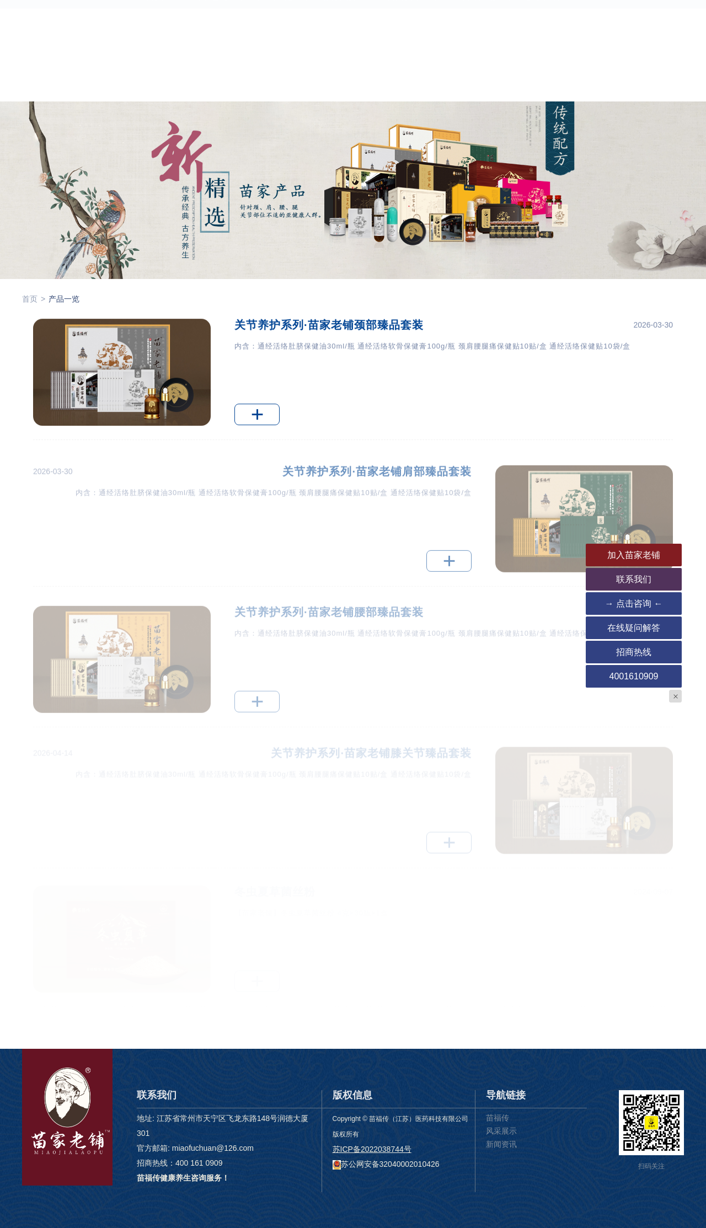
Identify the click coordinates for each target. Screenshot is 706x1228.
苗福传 (497, 1117)
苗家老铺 (210, 92)
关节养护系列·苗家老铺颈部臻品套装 (329, 326)
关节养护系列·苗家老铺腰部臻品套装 (329, 621)
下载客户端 (474, 92)
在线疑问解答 (633, 627)
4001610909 (634, 676)
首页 (154, 92)
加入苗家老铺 (633, 555)
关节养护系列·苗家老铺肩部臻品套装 (377, 481)
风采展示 (501, 1131)
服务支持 (339, 92)
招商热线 (633, 652)
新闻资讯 (404, 92)
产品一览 (275, 92)
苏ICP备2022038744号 (372, 1149)
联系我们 (542, 92)
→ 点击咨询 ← (634, 603)
